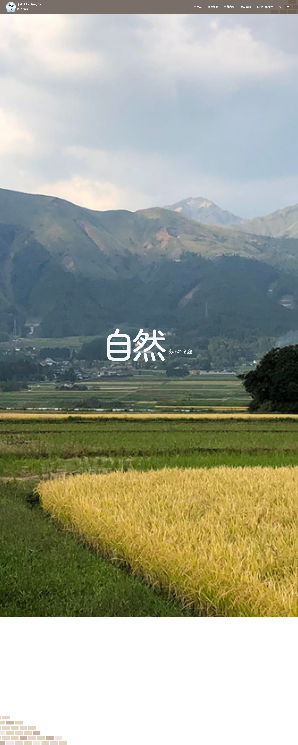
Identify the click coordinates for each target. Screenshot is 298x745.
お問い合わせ (265, 7)
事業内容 (229, 7)
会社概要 (213, 7)
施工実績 (245, 7)
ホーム (198, 7)
